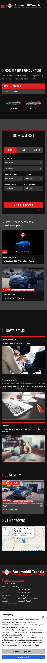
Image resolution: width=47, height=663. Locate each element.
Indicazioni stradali (20, 535)
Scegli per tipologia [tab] (12, 86)
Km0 (23, 150)
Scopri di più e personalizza (23, 652)
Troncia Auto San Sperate (14, 581)
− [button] (5, 533)
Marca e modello (11, 159)
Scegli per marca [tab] (11, 91)
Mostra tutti (39, 210)
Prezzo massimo (10, 175)
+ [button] (5, 529)
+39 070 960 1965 (24, 589)
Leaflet (22, 550)
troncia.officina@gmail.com (28, 598)
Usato (10, 150)
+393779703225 (23, 595)
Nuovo (37, 150)
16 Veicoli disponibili (23, 205)
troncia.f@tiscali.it (24, 601)
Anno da (27, 175)
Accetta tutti (23, 657)
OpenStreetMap (32, 550)
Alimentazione (10, 184)
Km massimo (29, 184)
